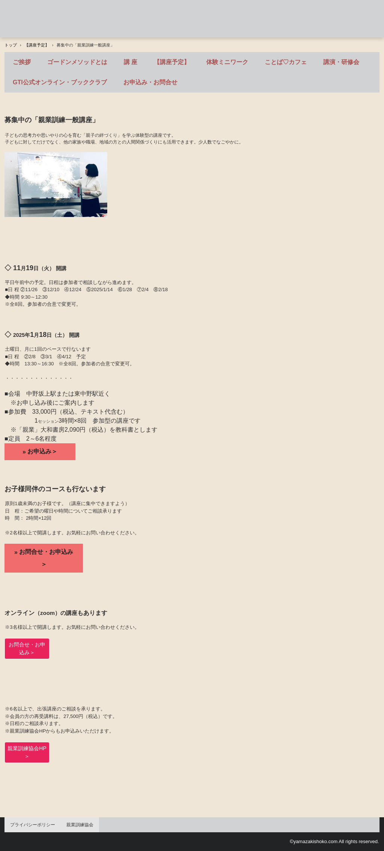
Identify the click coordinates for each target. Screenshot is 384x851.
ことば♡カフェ (286, 62)
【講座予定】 (172, 62)
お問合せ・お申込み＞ (46, 558)
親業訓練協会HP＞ (27, 752)
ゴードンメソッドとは (77, 62)
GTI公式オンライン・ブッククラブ (60, 82)
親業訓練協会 (79, 824)
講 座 (130, 62)
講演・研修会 (341, 62)
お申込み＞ (42, 451)
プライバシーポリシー (32, 824)
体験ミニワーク (227, 62)
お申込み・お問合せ (150, 82)
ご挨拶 (22, 62)
